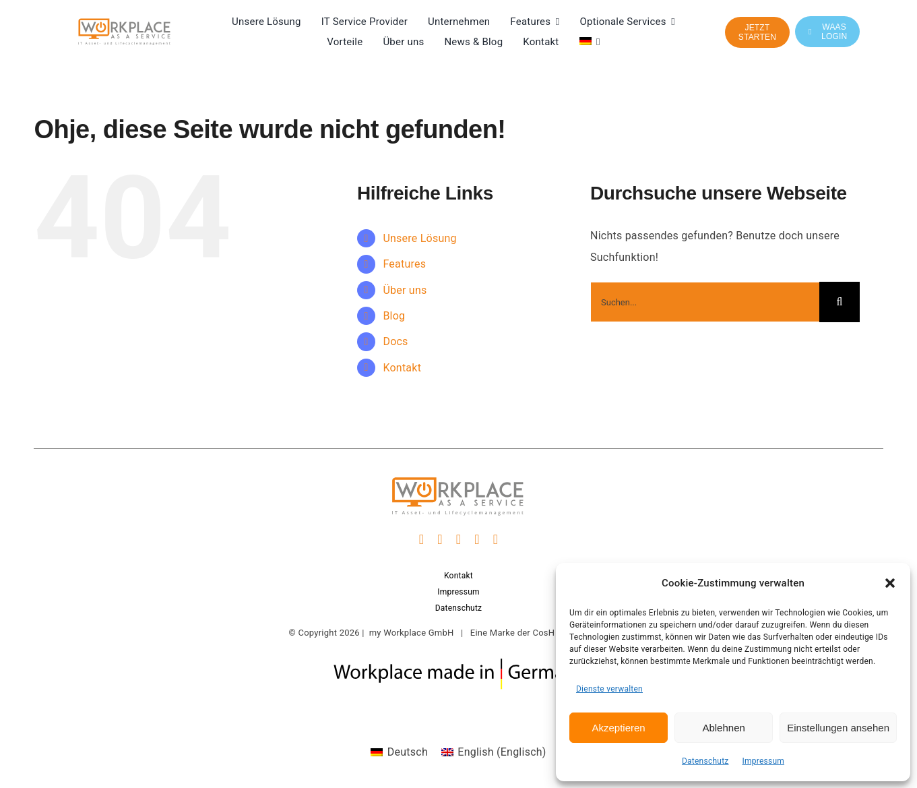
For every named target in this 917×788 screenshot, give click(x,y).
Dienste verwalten (609, 689)
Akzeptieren (618, 727)
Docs (395, 341)
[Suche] (839, 302)
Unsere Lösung (419, 238)
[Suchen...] (704, 302)
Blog (394, 315)
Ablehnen (723, 727)
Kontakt (402, 367)
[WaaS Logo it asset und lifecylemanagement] (124, 22)
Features (404, 263)
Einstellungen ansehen (838, 727)
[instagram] (440, 539)
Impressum (763, 761)
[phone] (496, 539)
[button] (890, 583)
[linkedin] (459, 539)
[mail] (477, 539)
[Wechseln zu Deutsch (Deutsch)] (399, 752)
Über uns (404, 290)
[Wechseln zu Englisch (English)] (494, 752)
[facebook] (421, 539)
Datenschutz (705, 761)
